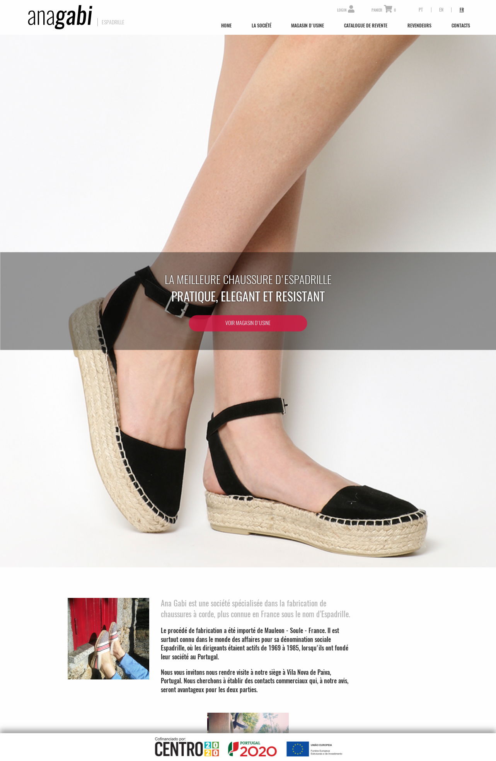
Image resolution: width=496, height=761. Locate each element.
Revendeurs (419, 25)
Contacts (461, 25)
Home (226, 25)
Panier (384, 10)
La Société (261, 25)
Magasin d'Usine (307, 25)
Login (346, 10)
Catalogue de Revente (365, 25)
